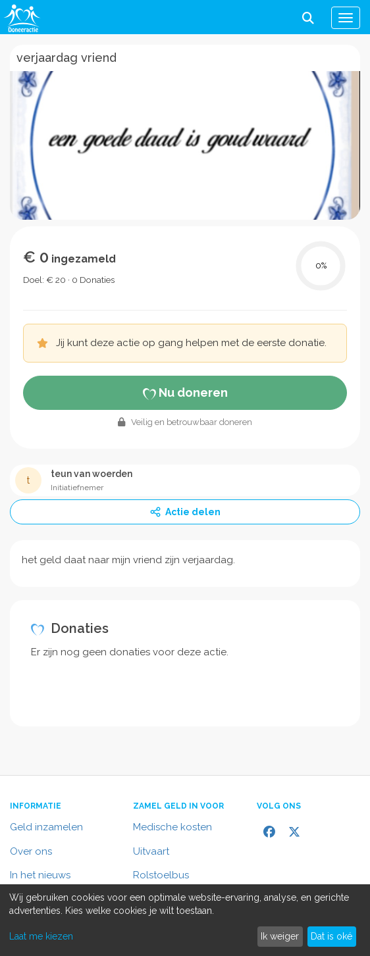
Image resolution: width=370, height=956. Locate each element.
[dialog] (185, 920)
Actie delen (185, 512)
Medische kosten (172, 827)
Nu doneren (185, 392)
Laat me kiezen (41, 936)
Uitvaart (151, 851)
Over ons (31, 851)
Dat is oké (331, 936)
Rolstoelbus (161, 875)
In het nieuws (40, 875)
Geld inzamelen (46, 827)
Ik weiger (280, 936)
